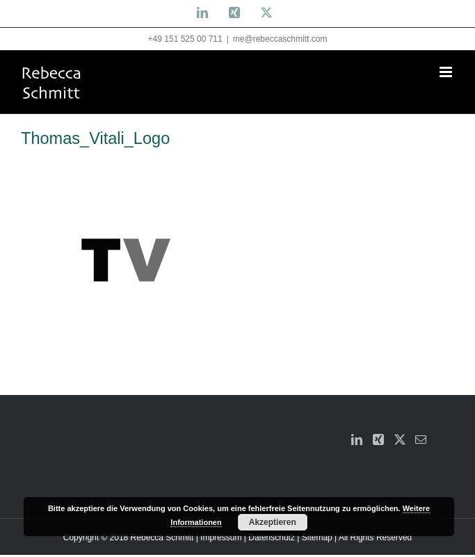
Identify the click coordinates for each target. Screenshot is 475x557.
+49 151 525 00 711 (185, 39)
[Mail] (420, 439)
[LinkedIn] (356, 439)
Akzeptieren (272, 522)
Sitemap (317, 537)
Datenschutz (271, 537)
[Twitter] (399, 439)
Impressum (220, 537)
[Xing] (378, 439)
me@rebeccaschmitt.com (280, 39)
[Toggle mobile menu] (447, 72)
